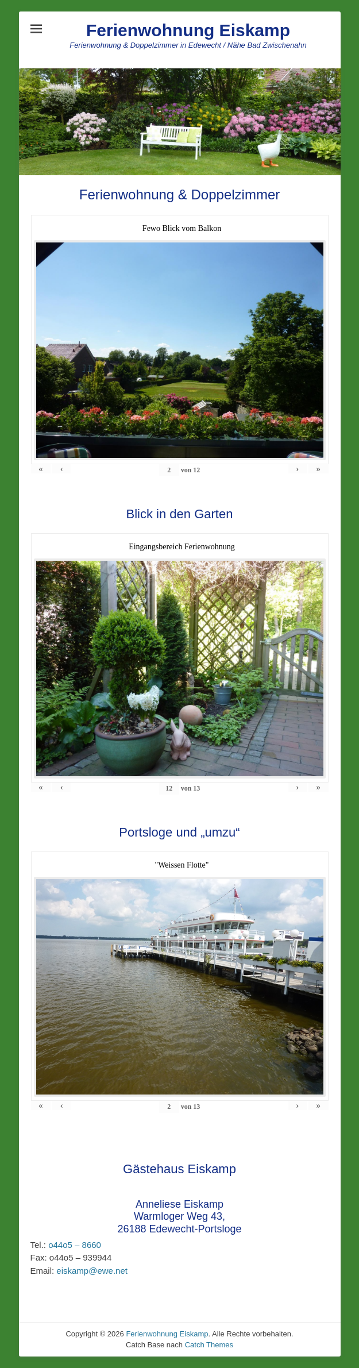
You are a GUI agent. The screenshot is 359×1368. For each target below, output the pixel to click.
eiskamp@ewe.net (91, 1270)
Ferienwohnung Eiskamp (188, 30)
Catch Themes (209, 1344)
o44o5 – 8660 (73, 1245)
